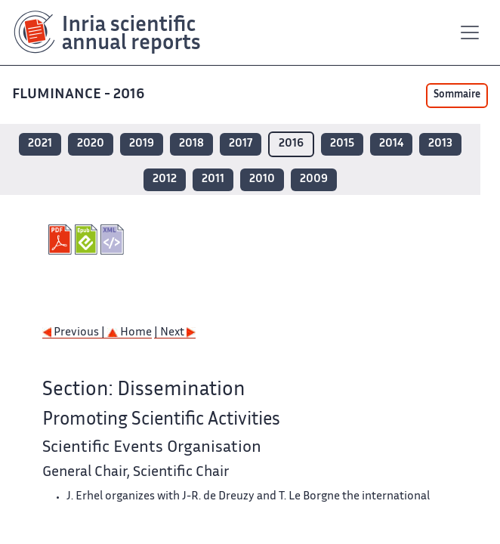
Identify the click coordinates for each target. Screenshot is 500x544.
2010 (262, 179)
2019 (141, 144)
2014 (391, 144)
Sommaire (457, 95)
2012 (165, 179)
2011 (213, 179)
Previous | (74, 333)
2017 (240, 144)
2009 (314, 179)
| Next (175, 333)
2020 (90, 144)
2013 (440, 144)
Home (129, 333)
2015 (342, 144)
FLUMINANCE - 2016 (79, 94)
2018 (191, 144)
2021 (40, 144)
